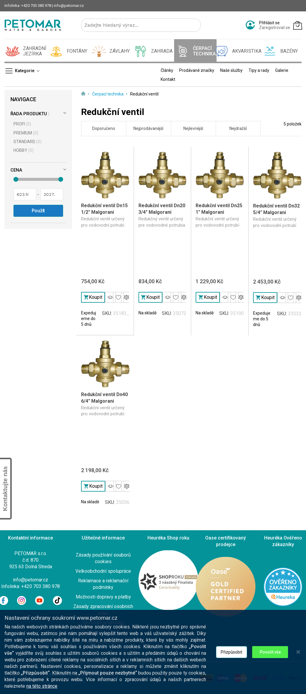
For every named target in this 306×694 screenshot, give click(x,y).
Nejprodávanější (148, 128)
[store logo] (32, 25)
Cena (16, 170)
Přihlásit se (269, 22)
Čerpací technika (108, 94)
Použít (38, 210)
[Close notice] (298, 656)
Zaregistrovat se (274, 27)
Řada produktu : (29, 113)
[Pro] (51, 194)
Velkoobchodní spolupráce (103, 571)
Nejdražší (238, 128)
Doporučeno (103, 128)
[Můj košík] (297, 25)
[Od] (24, 194)
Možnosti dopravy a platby (103, 597)
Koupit (93, 297)
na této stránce (41, 690)
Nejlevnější (193, 128)
